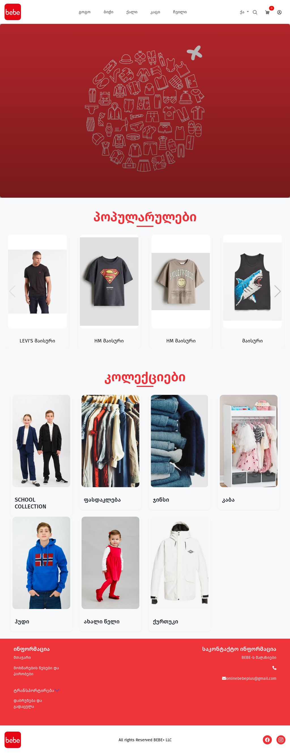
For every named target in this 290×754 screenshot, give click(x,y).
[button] (278, 291)
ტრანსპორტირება (34, 690)
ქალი (131, 11)
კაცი (155, 11)
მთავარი (22, 657)
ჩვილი (180, 11)
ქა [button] (243, 11)
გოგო (85, 11)
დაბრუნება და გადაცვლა (28, 703)
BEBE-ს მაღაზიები (259, 657)
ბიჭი (108, 11)
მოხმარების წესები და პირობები (36, 671)
